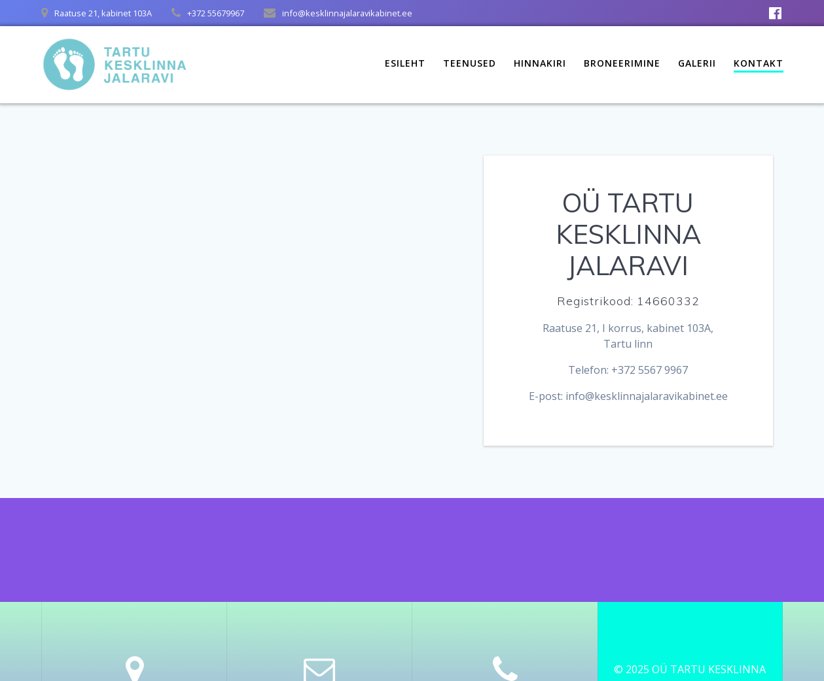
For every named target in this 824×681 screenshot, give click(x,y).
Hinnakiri (540, 63)
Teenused (469, 63)
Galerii (697, 63)
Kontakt (758, 63)
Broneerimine (622, 63)
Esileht (405, 63)
